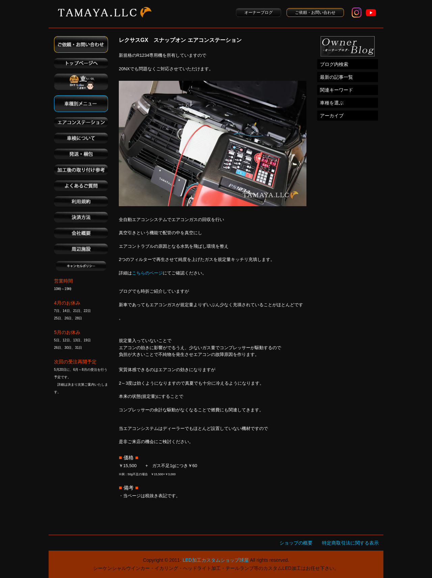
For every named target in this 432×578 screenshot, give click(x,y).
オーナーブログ (258, 12)
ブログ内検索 (334, 64)
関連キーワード (336, 90)
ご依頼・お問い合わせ (315, 12)
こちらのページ (147, 272)
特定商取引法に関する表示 (350, 543)
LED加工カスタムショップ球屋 (215, 560)
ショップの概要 (296, 543)
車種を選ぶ (332, 102)
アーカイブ (332, 115)
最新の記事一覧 (336, 77)
